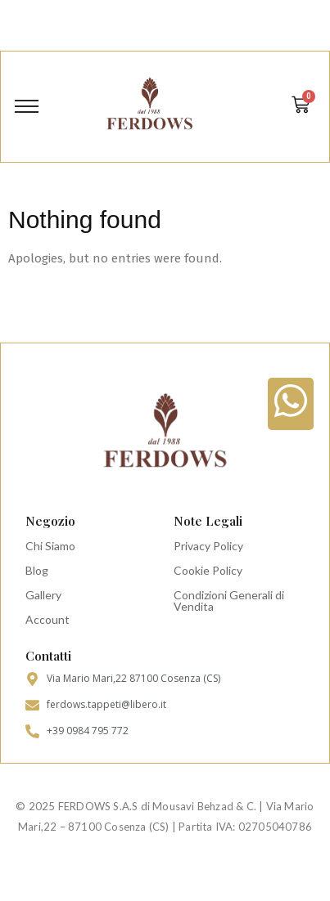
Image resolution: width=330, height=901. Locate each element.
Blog (36, 570)
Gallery (43, 595)
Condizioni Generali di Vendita (229, 600)
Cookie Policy (208, 570)
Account (47, 619)
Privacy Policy (208, 546)
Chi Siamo (50, 546)
